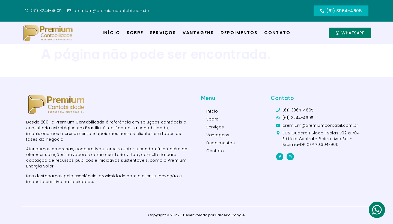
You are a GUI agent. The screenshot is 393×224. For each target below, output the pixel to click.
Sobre (135, 33)
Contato (277, 33)
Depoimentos (239, 33)
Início (111, 33)
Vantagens (198, 33)
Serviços (163, 33)
